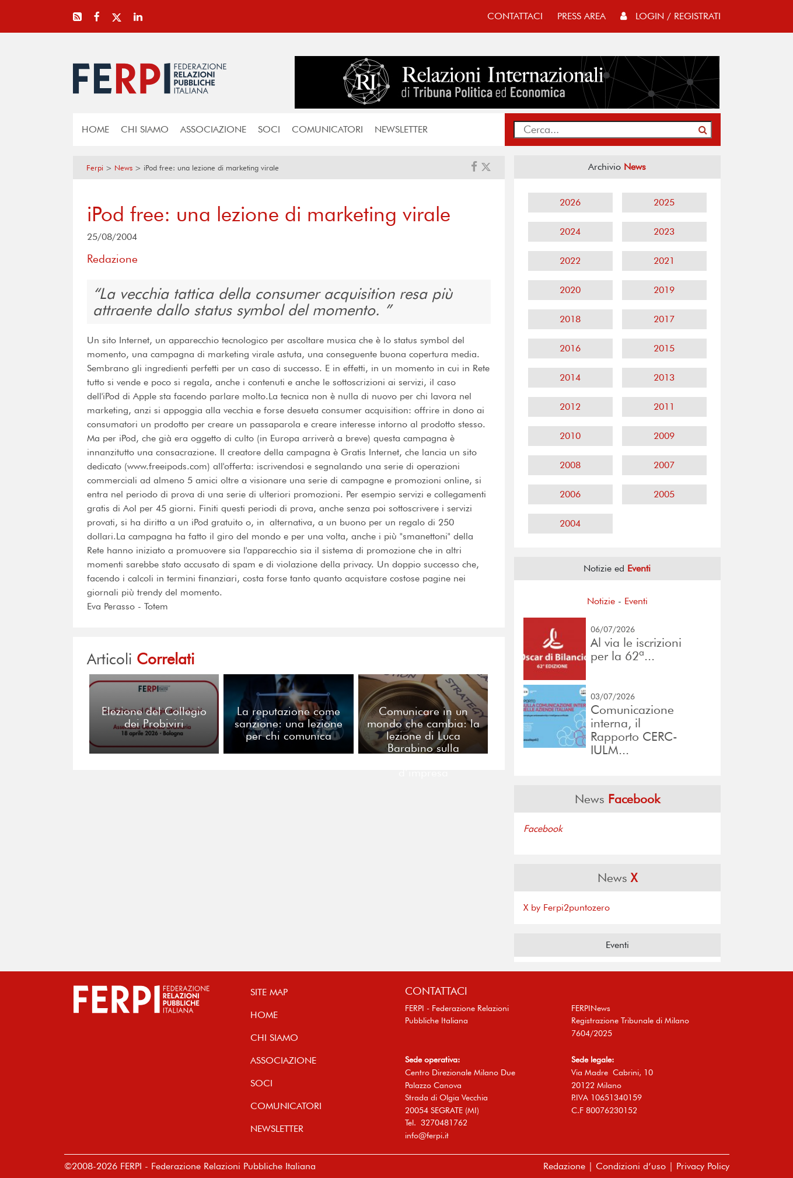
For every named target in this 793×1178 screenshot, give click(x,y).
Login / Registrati (670, 16)
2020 (570, 289)
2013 (664, 377)
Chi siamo (145, 129)
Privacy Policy (702, 1166)
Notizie (601, 601)
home (95, 129)
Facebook (543, 828)
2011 (664, 406)
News (123, 167)
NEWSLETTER (401, 129)
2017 (664, 319)
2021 (664, 260)
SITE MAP (269, 992)
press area (581, 16)
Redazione (564, 1166)
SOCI (269, 129)
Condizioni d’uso (631, 1166)
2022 (570, 260)
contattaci (515, 16)
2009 (664, 435)
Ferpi (94, 167)
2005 (664, 494)
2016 (570, 348)
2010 (570, 435)
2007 (664, 464)
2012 (570, 406)
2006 (570, 494)
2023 (664, 231)
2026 (570, 202)
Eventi (636, 601)
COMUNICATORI (327, 129)
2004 (570, 523)
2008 (570, 464)
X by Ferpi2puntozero (566, 907)
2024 (570, 231)
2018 (570, 319)
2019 (664, 289)
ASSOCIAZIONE (213, 129)
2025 (664, 202)
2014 (570, 377)
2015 (664, 348)
